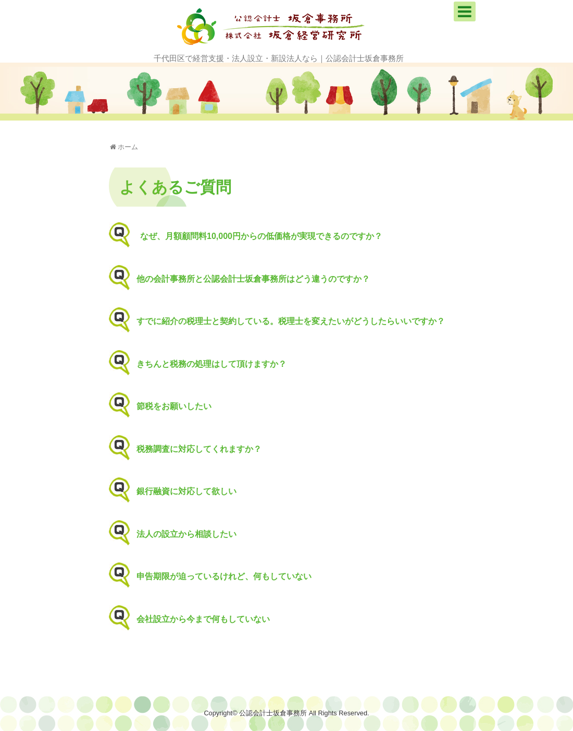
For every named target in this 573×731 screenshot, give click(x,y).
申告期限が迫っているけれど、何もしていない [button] (217, 576)
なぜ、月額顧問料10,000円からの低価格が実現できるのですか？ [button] (254, 236)
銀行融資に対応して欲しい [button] (179, 491)
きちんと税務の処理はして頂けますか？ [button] (204, 364)
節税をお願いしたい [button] (166, 406)
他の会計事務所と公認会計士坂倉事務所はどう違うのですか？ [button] (246, 279)
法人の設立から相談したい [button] (179, 534)
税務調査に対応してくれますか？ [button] (191, 449)
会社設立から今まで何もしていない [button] (196, 619)
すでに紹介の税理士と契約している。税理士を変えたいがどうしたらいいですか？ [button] (283, 321)
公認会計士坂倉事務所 (273, 713)
